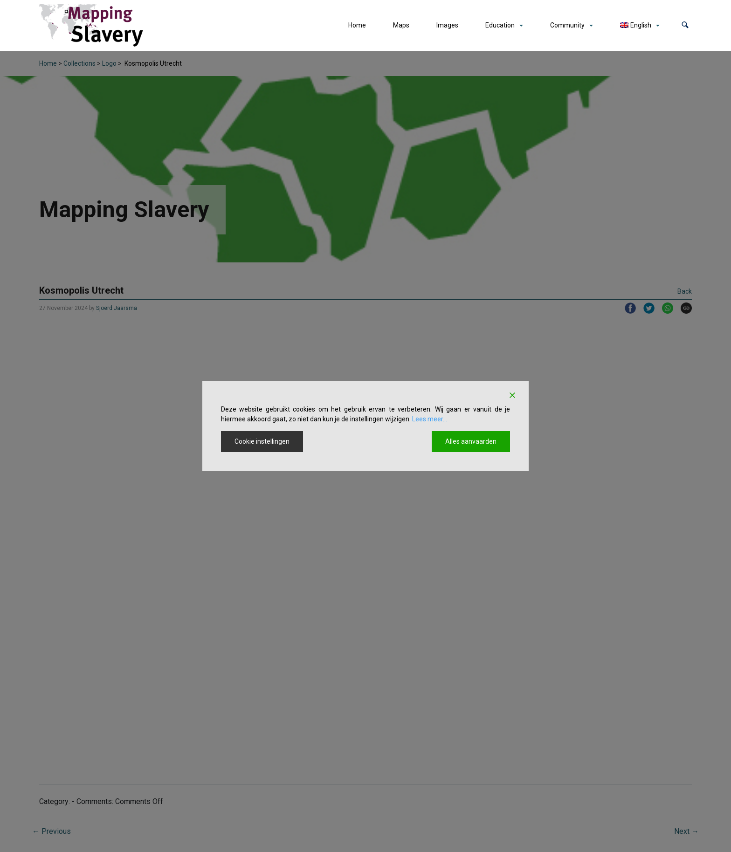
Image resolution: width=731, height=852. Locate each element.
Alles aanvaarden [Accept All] (471, 441)
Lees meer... (429, 419)
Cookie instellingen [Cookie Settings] (262, 441)
